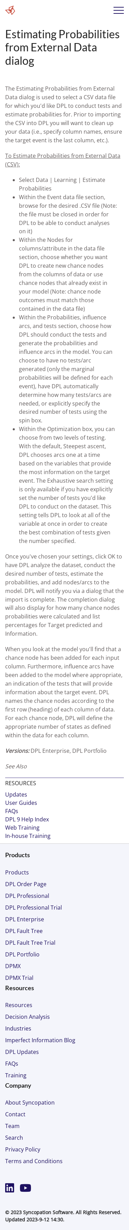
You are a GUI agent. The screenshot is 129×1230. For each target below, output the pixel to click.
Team (12, 1126)
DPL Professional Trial (33, 907)
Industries (18, 1028)
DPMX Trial (19, 978)
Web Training (22, 827)
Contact (15, 1114)
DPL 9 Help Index (27, 819)
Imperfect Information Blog (40, 1040)
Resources (18, 1005)
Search (14, 1137)
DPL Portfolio (22, 954)
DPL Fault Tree (24, 931)
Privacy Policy (22, 1149)
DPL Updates (22, 1052)
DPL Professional (27, 896)
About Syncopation (30, 1102)
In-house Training (28, 836)
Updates (16, 794)
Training (15, 1075)
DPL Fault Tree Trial (30, 942)
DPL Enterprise (24, 919)
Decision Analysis (27, 1017)
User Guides (21, 803)
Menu (119, 10)
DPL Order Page (25, 884)
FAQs (11, 811)
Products (17, 872)
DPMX (13, 966)
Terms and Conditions (34, 1161)
